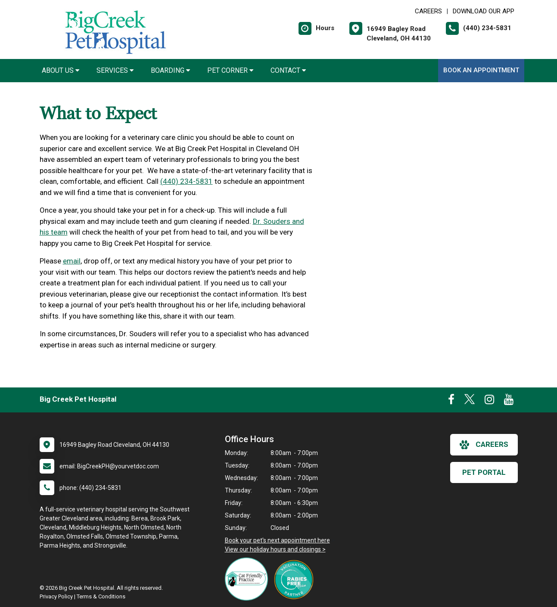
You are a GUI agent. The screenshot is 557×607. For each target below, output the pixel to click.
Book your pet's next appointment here (277, 540)
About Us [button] (60, 70)
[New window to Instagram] (489, 401)
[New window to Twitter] (469, 401)
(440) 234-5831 (186, 181)
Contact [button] (288, 70)
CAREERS (428, 11)
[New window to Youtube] (509, 401)
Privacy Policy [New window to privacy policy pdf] (56, 596)
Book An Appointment (481, 70)
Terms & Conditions (101, 596)
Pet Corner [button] (230, 70)
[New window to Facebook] (451, 401)
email (72, 261)
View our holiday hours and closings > (275, 549)
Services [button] (115, 70)
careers (484, 444)
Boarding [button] (170, 70)
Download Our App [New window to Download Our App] (483, 11)
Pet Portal (484, 472)
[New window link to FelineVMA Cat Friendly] (248, 579)
